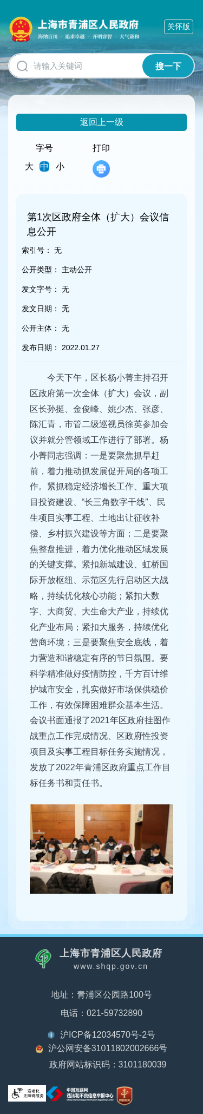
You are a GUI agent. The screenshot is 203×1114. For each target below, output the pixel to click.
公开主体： (41, 328)
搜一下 (168, 66)
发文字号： (41, 289)
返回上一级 (101, 122)
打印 (101, 160)
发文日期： (41, 308)
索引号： (37, 250)
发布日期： (41, 347)
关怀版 (178, 26)
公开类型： (41, 269)
